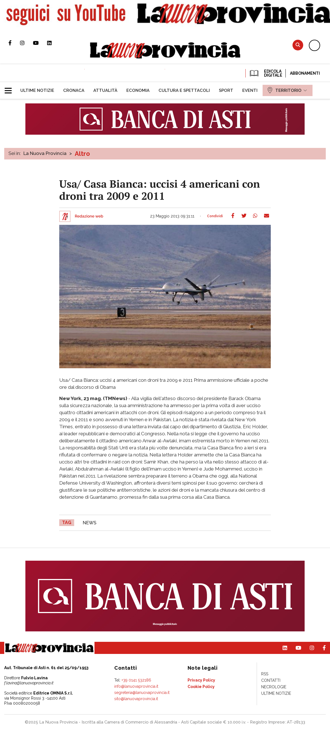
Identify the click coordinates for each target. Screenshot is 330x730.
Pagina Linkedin (53, 42)
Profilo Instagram (26, 42)
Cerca (297, 45)
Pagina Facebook (14, 42)
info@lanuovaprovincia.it (136, 686)
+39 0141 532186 (136, 680)
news (89, 522)
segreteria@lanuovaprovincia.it (142, 692)
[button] (10, 88)
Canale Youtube (40, 42)
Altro (82, 153)
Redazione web (89, 216)
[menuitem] (37, 90)
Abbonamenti (305, 73)
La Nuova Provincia (45, 153)
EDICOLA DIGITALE (265, 73)
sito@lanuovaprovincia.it (136, 698)
